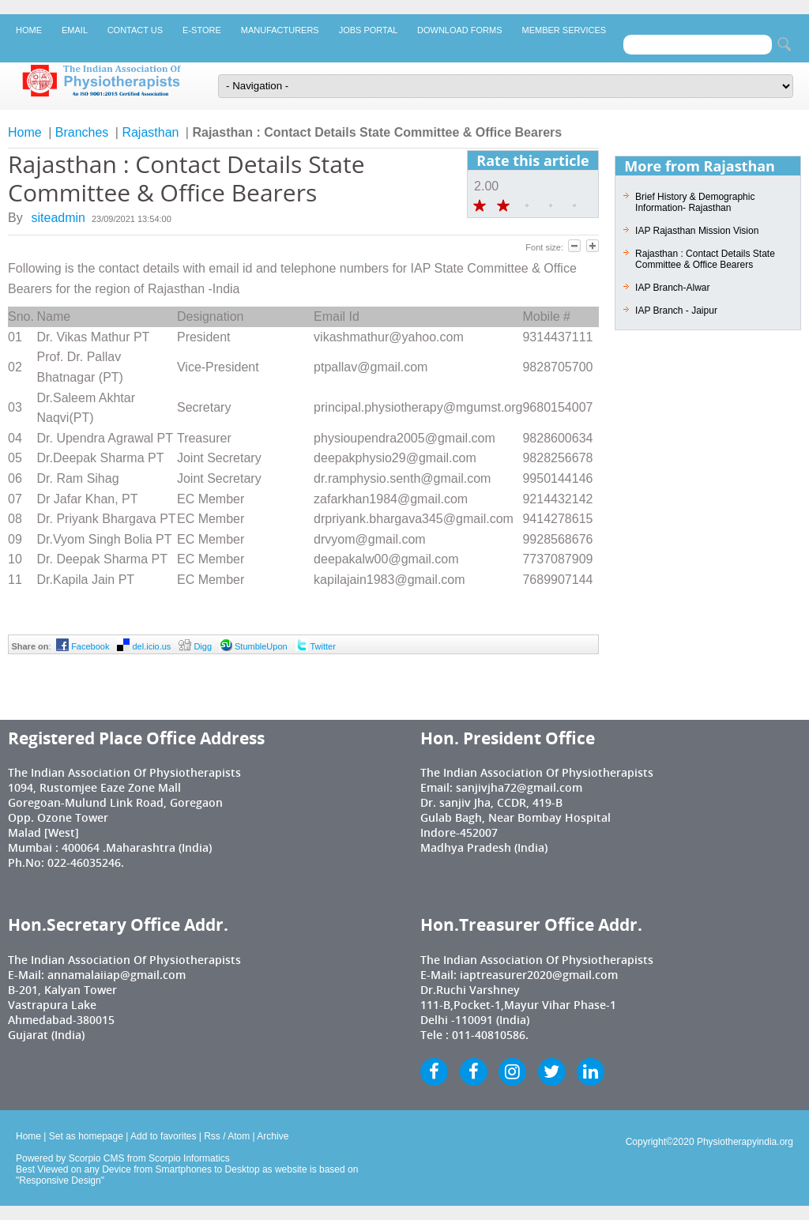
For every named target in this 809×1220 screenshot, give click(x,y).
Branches (82, 132)
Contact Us (135, 30)
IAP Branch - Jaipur (676, 310)
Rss (212, 1136)
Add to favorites (163, 1136)
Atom (239, 1136)
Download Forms (459, 30)
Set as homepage (86, 1136)
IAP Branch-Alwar (672, 287)
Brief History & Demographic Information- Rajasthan (694, 202)
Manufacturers (280, 30)
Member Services (564, 30)
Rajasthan (150, 132)
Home (29, 30)
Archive (272, 1136)
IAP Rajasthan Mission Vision (696, 230)
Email (75, 30)
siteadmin (58, 217)
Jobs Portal (368, 30)
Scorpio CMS (97, 1158)
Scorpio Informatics (189, 1158)
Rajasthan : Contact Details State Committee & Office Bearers (705, 259)
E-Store (201, 30)
